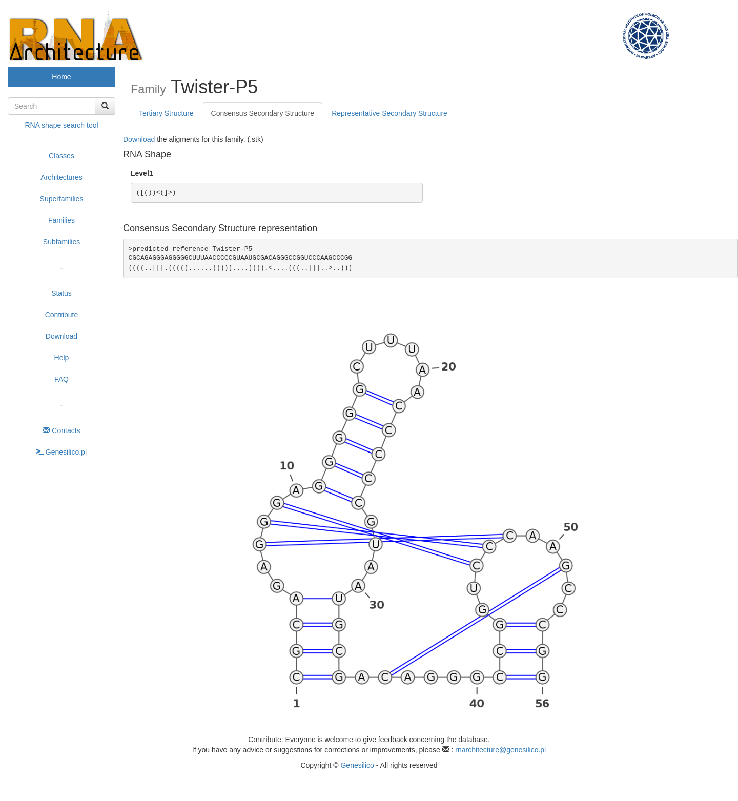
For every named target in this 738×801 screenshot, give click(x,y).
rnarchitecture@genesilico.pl (500, 750)
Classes (61, 156)
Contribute (61, 315)
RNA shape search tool (61, 125)
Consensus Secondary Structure (263, 113)
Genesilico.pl (61, 452)
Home (61, 77)
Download (61, 336)
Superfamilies (62, 199)
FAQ (61, 379)
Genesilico (357, 765)
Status (61, 293)
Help (61, 358)
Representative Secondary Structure (389, 113)
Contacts (61, 430)
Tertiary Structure (166, 113)
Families (61, 220)
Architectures (61, 177)
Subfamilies (61, 242)
